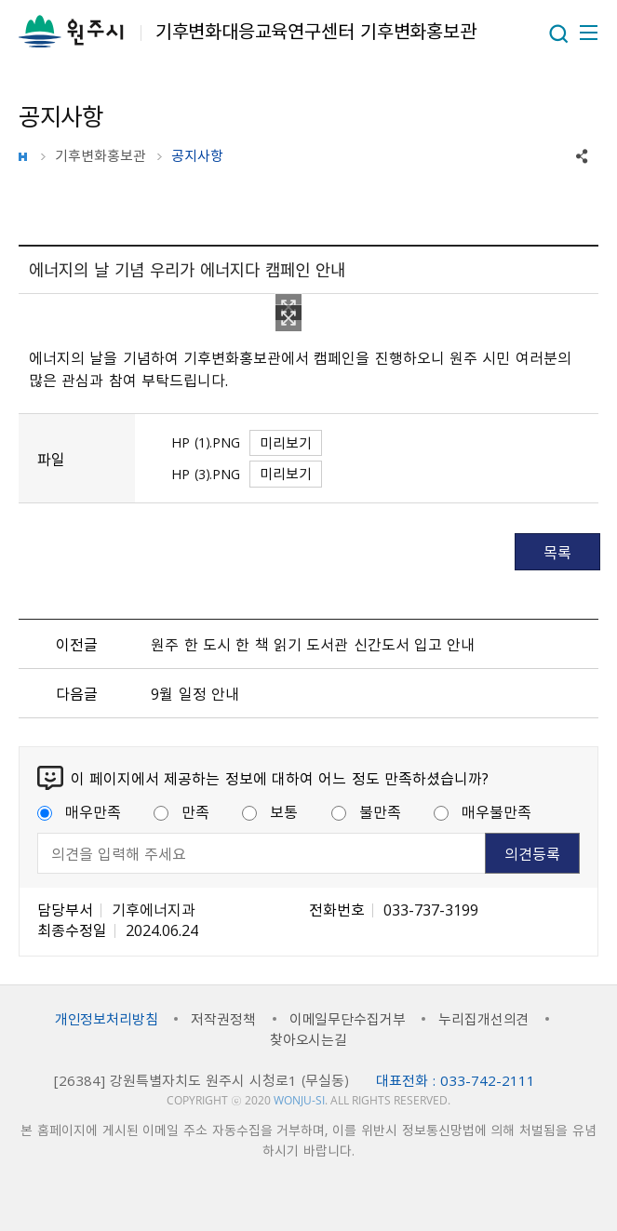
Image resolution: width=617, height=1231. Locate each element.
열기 (558, 33)
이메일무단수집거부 (347, 1019)
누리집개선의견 (483, 1019)
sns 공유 (582, 156)
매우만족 (79, 811)
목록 (557, 552)
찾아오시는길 (308, 1039)
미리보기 (286, 443)
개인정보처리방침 (106, 1019)
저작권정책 (223, 1019)
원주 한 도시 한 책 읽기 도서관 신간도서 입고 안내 (313, 644)
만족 (181, 811)
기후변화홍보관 (100, 155)
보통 (270, 811)
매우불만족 (482, 811)
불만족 (366, 811)
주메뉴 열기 (587, 32)
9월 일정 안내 (195, 693)
